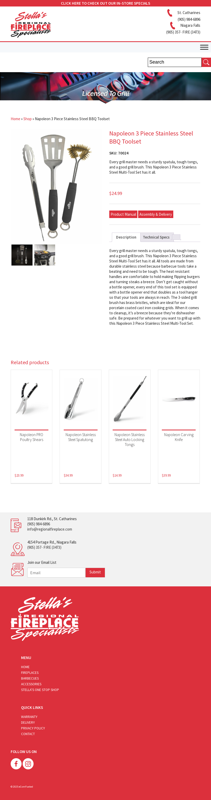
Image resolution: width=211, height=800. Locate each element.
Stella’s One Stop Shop (40, 690)
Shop (27, 118)
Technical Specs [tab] (156, 237)
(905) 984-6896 (38, 523)
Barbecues (30, 678)
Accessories (31, 684)
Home (15, 118)
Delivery (28, 722)
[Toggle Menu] (204, 47)
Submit (95, 572)
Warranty (29, 717)
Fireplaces (30, 672)
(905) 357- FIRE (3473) (44, 547)
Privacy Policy (33, 728)
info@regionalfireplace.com (49, 529)
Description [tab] (126, 237)
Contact (28, 734)
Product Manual (123, 214)
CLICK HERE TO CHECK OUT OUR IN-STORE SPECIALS (105, 3)
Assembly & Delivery (155, 214)
